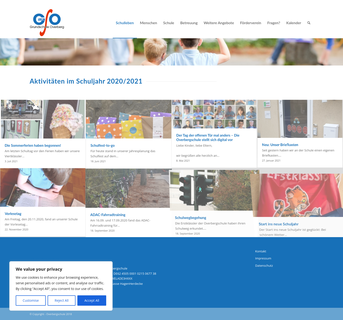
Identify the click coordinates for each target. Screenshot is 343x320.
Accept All (91, 300)
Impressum (263, 258)
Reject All (61, 300)
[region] (61, 286)
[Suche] (308, 22)
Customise (31, 300)
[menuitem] (125, 22)
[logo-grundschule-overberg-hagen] (47, 22)
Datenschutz (264, 265)
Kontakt (260, 251)
